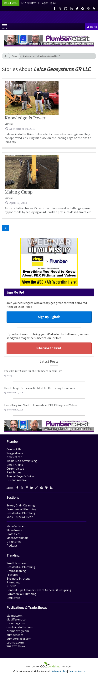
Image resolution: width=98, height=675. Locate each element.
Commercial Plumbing (21, 509)
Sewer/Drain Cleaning (21, 505)
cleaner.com (15, 615)
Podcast (12, 545)
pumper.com (15, 635)
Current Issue (15, 468)
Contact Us (14, 449)
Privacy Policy (59, 671)
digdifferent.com (17, 619)
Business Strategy (18, 578)
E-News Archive (17, 480)
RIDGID (11, 586)
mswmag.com (16, 623)
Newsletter (14, 457)
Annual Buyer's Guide (20, 476)
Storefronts (14, 530)
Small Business (16, 563)
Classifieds (14, 534)
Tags (14, 56)
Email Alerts (15, 465)
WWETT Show (16, 646)
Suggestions (15, 453)
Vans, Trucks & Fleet (20, 517)
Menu (4, 28)
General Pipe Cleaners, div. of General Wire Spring (39, 590)
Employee (13, 598)
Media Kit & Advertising (22, 461)
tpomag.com (15, 642)
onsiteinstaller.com (20, 627)
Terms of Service (76, 671)
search (91, 26)
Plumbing (13, 582)
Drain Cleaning (16, 571)
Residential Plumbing (21, 513)
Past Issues (14, 472)
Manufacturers (16, 526)
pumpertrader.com (19, 638)
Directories (14, 541)
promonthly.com (18, 631)
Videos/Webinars (17, 538)
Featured (12, 575)
